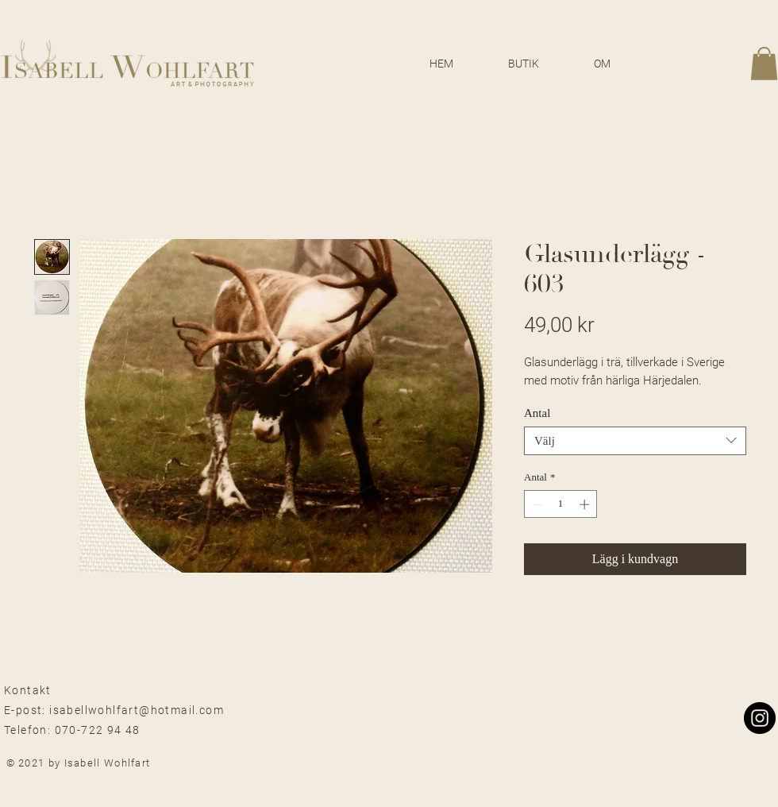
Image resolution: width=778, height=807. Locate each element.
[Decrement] (535, 504)
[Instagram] (760, 718)
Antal (537, 413)
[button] (764, 63)
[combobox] (635, 441)
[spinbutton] (560, 504)
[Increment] (585, 504)
